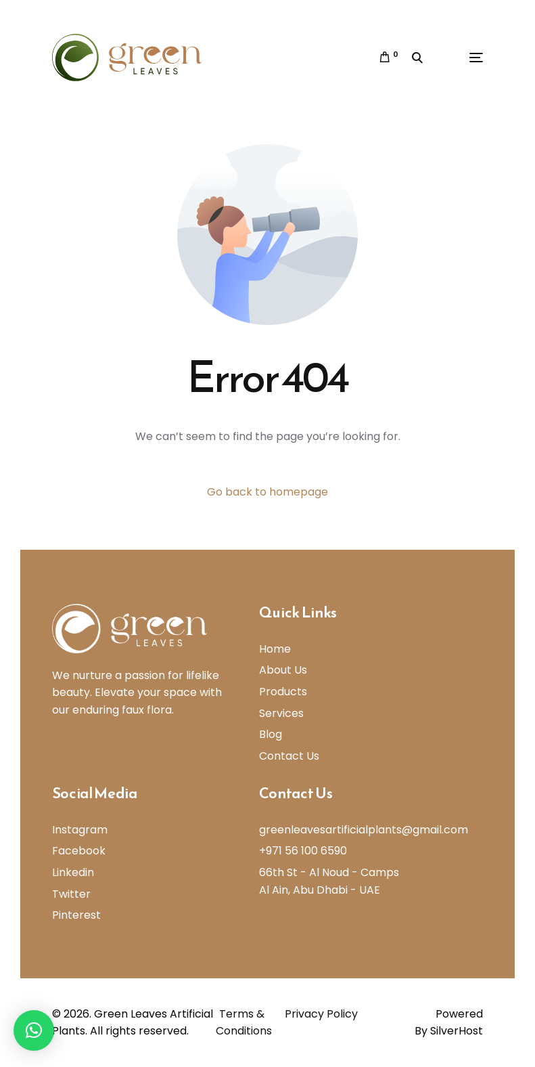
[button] (34, 1030)
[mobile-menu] (459, 57)
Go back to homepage (267, 492)
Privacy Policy (321, 1014)
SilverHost (456, 1031)
